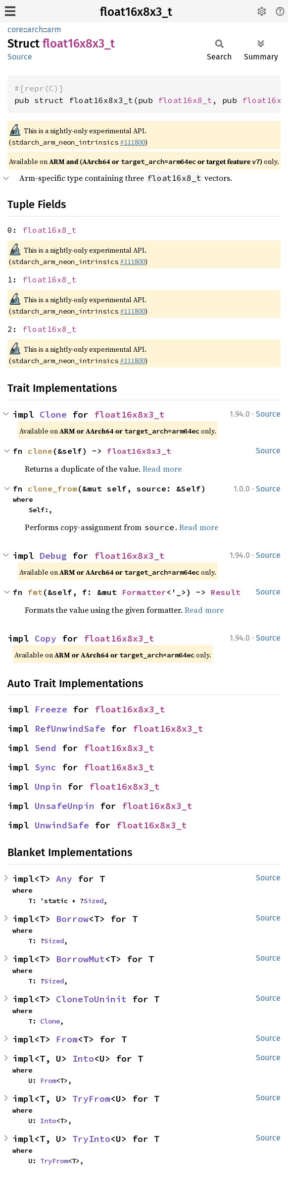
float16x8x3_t (136, 12)
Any (64, 878)
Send (45, 748)
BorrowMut (80, 959)
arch (35, 29)
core (15, 29)
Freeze (51, 709)
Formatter (144, 592)
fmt (35, 592)
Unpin (48, 786)
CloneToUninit (91, 999)
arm (54, 29)
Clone (53, 414)
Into (83, 1058)
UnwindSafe (62, 825)
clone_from (52, 488)
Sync (45, 767)
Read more (162, 468)
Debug (53, 555)
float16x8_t (185, 100)
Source (19, 56)
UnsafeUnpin (65, 806)
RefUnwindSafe (70, 728)
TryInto (91, 1138)
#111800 (132, 142)
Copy (45, 638)
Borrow (72, 918)
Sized (93, 900)
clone (40, 451)
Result (225, 592)
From (67, 1039)
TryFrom (91, 1098)
